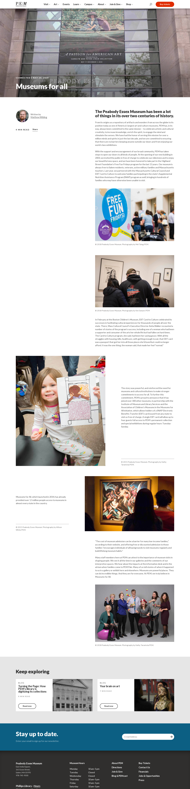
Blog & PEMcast (120, 776)
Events (66, 4)
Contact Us (144, 767)
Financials (144, 771)
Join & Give (117, 771)
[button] (35, 129)
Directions (117, 767)
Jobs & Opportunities (149, 776)
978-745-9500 (22, 775)
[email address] (145, 737)
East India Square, (23, 766)
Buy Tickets (144, 763)
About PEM (117, 763)
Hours (37, 786)
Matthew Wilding (39, 117)
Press (141, 780)
